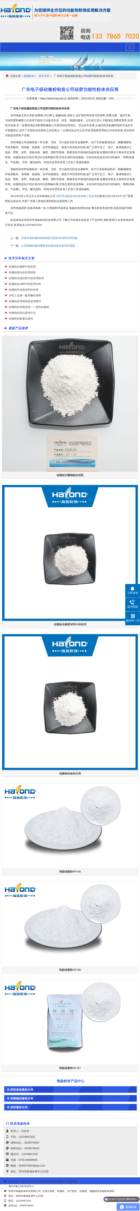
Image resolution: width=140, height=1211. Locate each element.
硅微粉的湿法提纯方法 (22, 312)
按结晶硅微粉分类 (21, 1089)
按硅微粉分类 (19, 1107)
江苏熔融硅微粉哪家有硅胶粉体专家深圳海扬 (48, 245)
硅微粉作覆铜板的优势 (70, 475)
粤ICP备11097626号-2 (21, 1186)
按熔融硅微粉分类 (21, 1098)
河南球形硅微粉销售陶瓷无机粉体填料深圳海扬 (49, 238)
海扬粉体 (28, 75)
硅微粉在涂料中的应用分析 (25, 283)
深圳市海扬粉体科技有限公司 (73, 196)
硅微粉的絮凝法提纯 (21, 318)
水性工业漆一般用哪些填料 (25, 295)
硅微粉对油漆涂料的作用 (23, 289)
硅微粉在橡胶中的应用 (22, 266)
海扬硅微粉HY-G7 (70, 1068)
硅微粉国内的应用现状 (22, 272)
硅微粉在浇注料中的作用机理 (26, 278)
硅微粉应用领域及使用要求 (25, 301)
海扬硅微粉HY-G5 (70, 969)
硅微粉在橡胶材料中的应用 (70, 624)
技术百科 (44, 75)
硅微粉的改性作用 (70, 773)
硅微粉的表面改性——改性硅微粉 (29, 307)
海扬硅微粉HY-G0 (70, 871)
